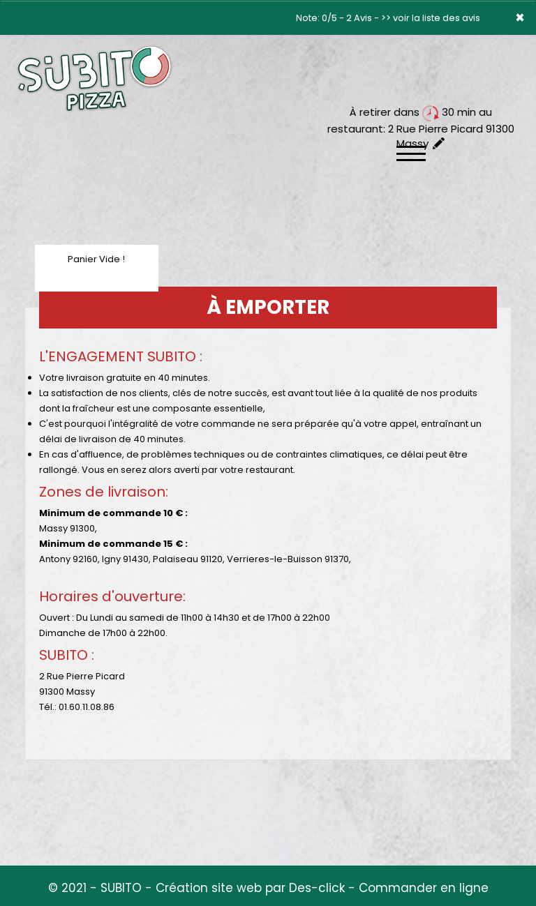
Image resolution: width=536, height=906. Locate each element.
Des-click (317, 887)
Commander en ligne (424, 887)
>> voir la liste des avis (430, 17)
